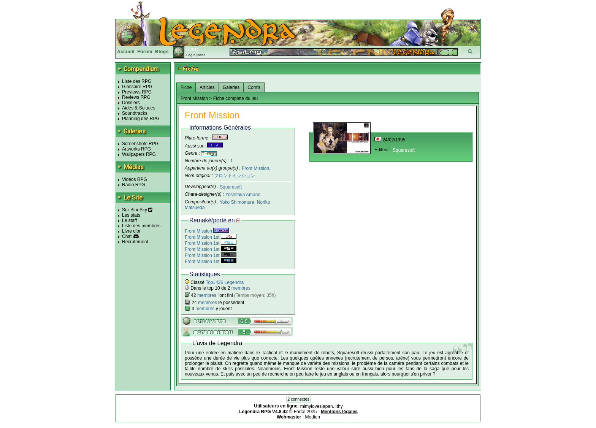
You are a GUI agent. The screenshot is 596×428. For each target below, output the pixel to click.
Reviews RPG (136, 97)
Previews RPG (137, 92)
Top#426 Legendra (225, 282)
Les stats (131, 215)
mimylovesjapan (316, 406)
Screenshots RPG (140, 143)
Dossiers (131, 102)
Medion (312, 417)
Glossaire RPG (137, 86)
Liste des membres (141, 225)
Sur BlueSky (137, 209)
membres (240, 288)
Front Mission (255, 168)
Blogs (162, 51)
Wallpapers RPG (139, 154)
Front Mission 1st (210, 237)
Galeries (231, 87)
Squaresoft (231, 187)
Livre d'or (131, 231)
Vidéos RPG (134, 179)
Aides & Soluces (138, 108)
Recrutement (135, 241)
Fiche (186, 87)
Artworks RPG (136, 149)
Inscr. (201, 55)
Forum (144, 51)
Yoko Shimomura (237, 202)
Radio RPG (133, 184)
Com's (253, 87)
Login (191, 55)
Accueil (126, 51)
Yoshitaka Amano (242, 194)
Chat (127, 236)
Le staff (129, 220)
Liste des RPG (136, 81)
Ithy (338, 406)
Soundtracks (134, 113)
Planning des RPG (141, 118)
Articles (207, 87)
